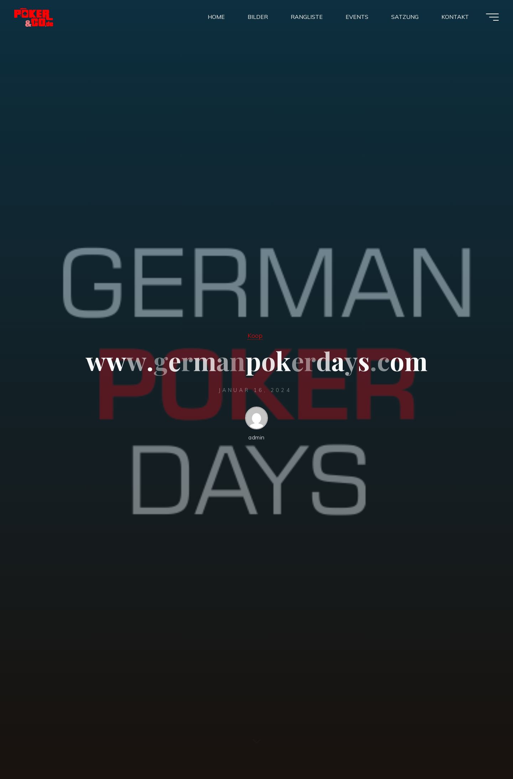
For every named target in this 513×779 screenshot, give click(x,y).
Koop (255, 335)
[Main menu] (492, 17)
